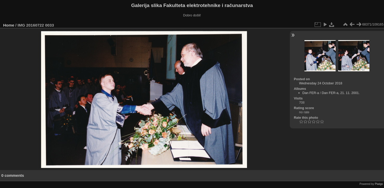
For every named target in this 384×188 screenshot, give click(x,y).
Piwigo (379, 183)
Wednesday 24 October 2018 (320, 83)
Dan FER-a (310, 93)
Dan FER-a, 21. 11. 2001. (341, 93)
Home (8, 25)
